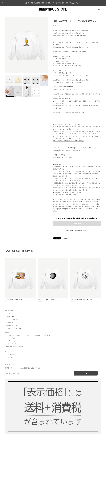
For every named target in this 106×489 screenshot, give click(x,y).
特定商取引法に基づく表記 (15, 346)
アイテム (10, 313)
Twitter (9, 357)
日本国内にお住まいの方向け (76, 230)
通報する (66, 238)
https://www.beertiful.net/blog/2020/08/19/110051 (70, 35)
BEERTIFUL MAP (13, 319)
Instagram (10, 354)
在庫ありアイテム (13, 325)
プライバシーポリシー (13, 343)
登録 (85, 373)
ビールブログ (11, 338)
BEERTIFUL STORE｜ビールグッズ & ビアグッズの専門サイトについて (28, 335)
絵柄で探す (10, 316)
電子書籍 (10, 322)
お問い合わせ (11, 341)
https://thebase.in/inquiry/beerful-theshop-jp (68, 141)
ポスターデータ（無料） (15, 328)
